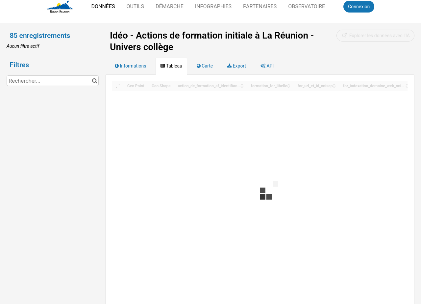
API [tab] (267, 66)
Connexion (359, 6)
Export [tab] (236, 66)
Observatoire (306, 6)
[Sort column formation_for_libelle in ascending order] (288, 84)
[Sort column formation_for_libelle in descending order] (288, 86)
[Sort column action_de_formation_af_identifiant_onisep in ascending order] (242, 84)
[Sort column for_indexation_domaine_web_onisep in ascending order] (407, 84)
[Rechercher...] (53, 80)
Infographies (213, 6)
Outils (135, 6)
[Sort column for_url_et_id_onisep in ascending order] (334, 84)
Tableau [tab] (171, 66)
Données (103, 6)
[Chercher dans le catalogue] (94, 80)
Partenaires (260, 6)
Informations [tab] (130, 66)
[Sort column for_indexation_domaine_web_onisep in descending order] (407, 86)
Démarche (170, 6)
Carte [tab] (205, 66)
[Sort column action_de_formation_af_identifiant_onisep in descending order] (242, 86)
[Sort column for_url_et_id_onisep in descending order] (334, 86)
